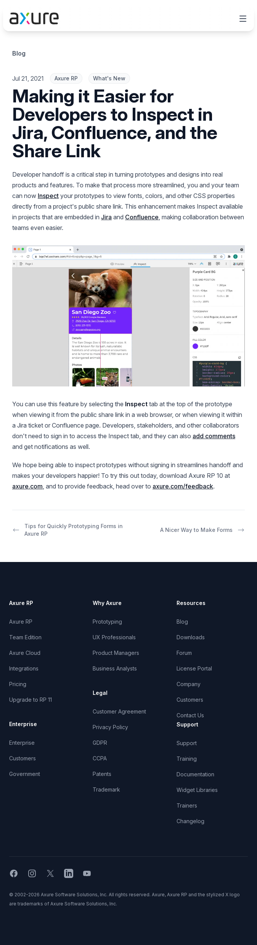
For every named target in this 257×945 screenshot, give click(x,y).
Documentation (195, 774)
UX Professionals (114, 637)
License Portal (194, 668)
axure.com (27, 486)
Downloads (191, 637)
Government (24, 774)
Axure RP (20, 621)
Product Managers (116, 653)
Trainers (187, 805)
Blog (19, 53)
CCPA (100, 758)
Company (189, 684)
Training (187, 758)
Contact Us (190, 715)
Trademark (106, 789)
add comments (214, 436)
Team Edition (25, 637)
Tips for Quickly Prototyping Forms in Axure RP (67, 530)
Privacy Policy (110, 727)
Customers (22, 758)
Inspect (48, 196)
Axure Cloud (24, 653)
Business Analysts (115, 668)
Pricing (17, 684)
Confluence (142, 217)
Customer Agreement (119, 711)
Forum (184, 653)
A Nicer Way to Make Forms (202, 530)
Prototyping (107, 621)
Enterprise (22, 742)
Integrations (24, 668)
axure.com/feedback (183, 486)
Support (187, 743)
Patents (102, 774)
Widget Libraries (197, 790)
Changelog (190, 821)
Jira (106, 217)
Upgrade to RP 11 (30, 699)
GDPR (100, 742)
